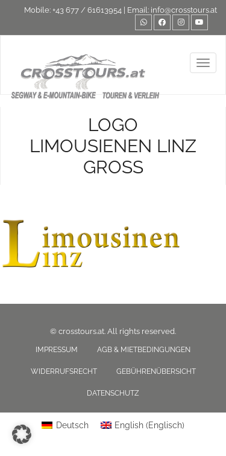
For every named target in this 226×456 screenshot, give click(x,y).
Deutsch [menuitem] (72, 425)
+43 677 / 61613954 (87, 9)
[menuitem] (65, 425)
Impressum (57, 349)
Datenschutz (113, 393)
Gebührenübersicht (156, 371)
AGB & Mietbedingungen (143, 349)
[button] (21, 434)
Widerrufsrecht (64, 371)
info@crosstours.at (184, 9)
